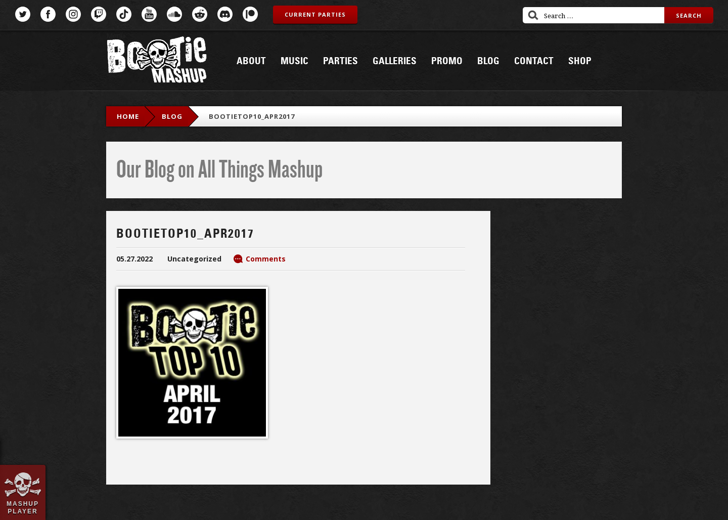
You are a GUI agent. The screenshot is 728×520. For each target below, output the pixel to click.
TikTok (123, 14)
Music (294, 61)
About (251, 61)
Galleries (395, 61)
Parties (340, 61)
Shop (580, 61)
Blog (488, 61)
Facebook (48, 14)
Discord (225, 14)
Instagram (73, 14)
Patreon (250, 14)
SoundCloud (174, 14)
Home (128, 116)
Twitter (22, 14)
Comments (266, 259)
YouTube (149, 14)
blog (172, 116)
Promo (447, 61)
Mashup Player (23, 507)
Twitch (98, 14)
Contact (534, 61)
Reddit (199, 14)
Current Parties (315, 14)
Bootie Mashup (156, 61)
